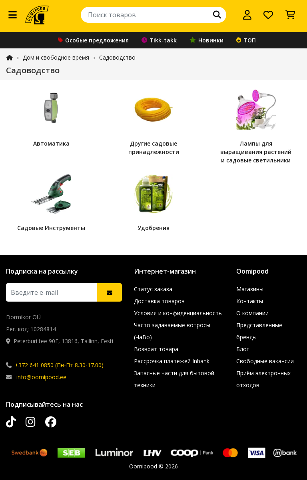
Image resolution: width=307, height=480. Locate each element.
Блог (242, 349)
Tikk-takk (159, 40)
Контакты (249, 301)
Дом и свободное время (56, 57)
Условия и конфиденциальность (178, 313)
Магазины (249, 289)
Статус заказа (153, 289)
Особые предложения (93, 40)
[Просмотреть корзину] (290, 15)
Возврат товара (156, 349)
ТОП (246, 40)
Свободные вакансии (265, 361)
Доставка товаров (159, 301)
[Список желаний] (268, 15)
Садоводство (117, 57)
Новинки (206, 40)
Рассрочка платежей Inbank (171, 361)
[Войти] (247, 15)
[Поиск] (217, 15)
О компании (252, 313)
